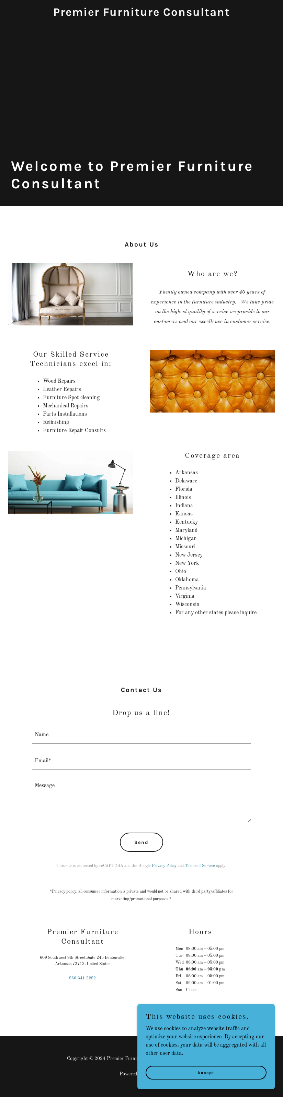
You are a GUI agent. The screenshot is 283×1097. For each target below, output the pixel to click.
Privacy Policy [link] (164, 866)
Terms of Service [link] (200, 866)
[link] (141, 14)
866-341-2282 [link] (82, 978)
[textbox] (141, 735)
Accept (206, 1072)
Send (141, 842)
